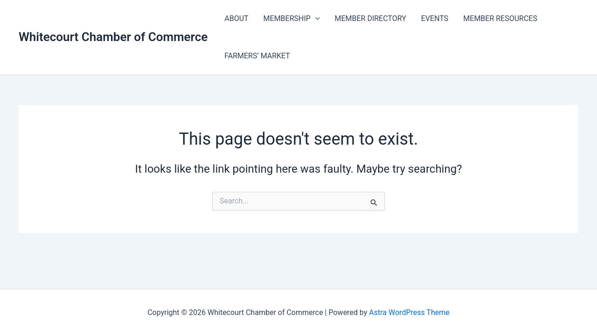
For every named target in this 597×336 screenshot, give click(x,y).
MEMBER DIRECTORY (370, 18)
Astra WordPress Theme (409, 312)
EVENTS (434, 18)
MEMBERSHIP (292, 18)
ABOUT (236, 18)
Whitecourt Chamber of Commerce (113, 37)
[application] (315, 18)
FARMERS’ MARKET (257, 55)
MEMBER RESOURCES (500, 18)
